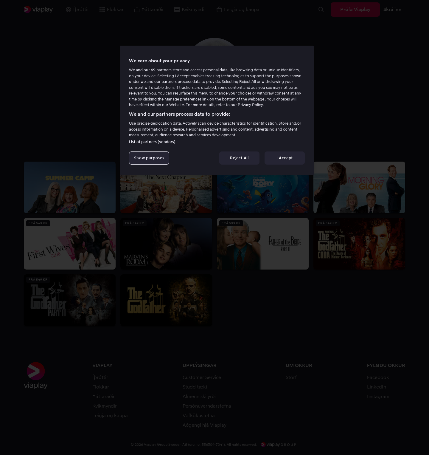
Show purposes (149, 158)
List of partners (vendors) (152, 142)
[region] (217, 110)
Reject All (239, 158)
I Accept (284, 158)
